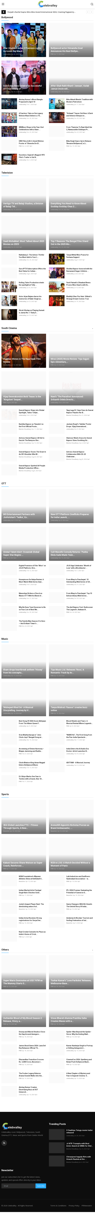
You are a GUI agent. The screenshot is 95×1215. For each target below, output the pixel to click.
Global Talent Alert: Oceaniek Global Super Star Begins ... (21, 553)
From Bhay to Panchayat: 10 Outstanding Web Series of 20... (78, 581)
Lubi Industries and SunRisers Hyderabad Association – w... (78, 877)
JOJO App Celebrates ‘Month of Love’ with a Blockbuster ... (78, 567)
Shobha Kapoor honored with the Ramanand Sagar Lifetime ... (79, 270)
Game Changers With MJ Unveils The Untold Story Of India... (79, 905)
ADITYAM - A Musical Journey (78, 763)
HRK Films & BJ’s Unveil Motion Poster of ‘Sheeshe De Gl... (31, 142)
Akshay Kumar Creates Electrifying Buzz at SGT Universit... (28, 1089)
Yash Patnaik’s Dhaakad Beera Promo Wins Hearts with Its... (78, 284)
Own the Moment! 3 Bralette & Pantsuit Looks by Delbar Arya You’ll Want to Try (41, 12)
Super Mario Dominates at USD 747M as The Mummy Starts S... (23, 982)
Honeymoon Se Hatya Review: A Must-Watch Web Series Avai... (31, 581)
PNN (52, 54)
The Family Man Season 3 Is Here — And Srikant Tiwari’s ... (32, 622)
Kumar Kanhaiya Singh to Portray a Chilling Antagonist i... (79, 1047)
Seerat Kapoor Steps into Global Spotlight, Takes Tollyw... (31, 411)
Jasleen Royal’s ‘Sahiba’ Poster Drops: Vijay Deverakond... (78, 425)
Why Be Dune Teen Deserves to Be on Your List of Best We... (32, 608)
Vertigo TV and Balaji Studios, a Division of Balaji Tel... (23, 205)
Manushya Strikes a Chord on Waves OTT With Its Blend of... (31, 594)
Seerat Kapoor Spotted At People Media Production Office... (32, 467)
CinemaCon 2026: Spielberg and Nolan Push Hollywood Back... (79, 1061)
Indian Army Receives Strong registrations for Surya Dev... (30, 919)
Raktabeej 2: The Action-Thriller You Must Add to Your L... (31, 256)
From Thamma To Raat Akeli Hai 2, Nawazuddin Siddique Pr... (79, 128)
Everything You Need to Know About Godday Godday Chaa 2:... (68, 205)
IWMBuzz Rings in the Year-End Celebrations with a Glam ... (31, 128)
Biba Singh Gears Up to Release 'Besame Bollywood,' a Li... (78, 142)
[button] (93, 328)
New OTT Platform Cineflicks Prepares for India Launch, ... (70, 516)
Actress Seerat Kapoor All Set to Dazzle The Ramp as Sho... (31, 439)
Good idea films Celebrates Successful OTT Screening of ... (22, 87)
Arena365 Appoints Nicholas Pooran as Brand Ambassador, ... (70, 826)
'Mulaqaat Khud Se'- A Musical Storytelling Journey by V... (18, 709)
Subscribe (41, 1186)
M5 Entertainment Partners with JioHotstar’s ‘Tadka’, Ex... (19, 516)
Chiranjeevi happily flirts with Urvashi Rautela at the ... (78, 1158)
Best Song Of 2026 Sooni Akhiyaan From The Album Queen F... (32, 722)
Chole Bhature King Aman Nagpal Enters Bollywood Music (32, 764)
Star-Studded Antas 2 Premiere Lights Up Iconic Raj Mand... (22, 49)
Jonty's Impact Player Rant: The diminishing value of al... (31, 905)
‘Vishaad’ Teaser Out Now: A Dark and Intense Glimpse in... (79, 114)
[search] (92, 4)
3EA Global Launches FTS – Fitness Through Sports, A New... (20, 826)
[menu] (3, 4)
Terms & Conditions (70, 1205)
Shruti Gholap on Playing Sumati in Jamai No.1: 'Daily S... (31, 311)
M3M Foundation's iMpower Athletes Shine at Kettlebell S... (31, 877)
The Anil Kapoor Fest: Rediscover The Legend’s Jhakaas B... (79, 608)
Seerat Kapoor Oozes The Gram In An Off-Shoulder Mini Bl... (32, 453)
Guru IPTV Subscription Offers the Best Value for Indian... (32, 270)
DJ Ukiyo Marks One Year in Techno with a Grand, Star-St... (31, 777)
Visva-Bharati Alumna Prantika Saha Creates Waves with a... (69, 1019)
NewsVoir (6, 831)
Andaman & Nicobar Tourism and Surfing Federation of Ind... (79, 919)
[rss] (4, 1143)
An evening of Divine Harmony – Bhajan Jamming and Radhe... (31, 750)
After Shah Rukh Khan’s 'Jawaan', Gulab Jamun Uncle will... (70, 87)
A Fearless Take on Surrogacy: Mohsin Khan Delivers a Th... (31, 114)
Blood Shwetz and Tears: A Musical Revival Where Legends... (79, 722)
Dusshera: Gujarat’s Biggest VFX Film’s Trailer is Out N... (32, 156)
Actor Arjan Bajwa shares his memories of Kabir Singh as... (30, 297)
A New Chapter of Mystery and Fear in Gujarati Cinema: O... (78, 1074)
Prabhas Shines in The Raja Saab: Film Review (22, 360)
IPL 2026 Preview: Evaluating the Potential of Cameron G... (79, 891)
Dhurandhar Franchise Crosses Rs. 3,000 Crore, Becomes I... (31, 1061)
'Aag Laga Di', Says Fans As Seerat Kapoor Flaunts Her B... (79, 411)
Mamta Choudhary (72, 415)
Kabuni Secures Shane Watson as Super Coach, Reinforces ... (22, 864)
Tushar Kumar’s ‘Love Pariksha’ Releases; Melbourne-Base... (71, 982)
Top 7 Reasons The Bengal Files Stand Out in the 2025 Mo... (69, 242)
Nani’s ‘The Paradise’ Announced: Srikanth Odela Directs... (67, 398)
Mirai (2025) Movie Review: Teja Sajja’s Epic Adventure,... (70, 360)
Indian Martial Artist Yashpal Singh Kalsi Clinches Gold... (30, 891)
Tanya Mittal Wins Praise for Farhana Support (77, 256)
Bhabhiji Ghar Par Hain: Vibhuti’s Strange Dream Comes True (79, 297)
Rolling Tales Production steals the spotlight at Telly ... (31, 284)
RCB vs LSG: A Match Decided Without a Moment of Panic (70, 864)
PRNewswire (86, 1208)
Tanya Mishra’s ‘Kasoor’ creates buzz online (69, 709)
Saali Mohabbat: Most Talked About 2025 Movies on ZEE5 (23, 242)
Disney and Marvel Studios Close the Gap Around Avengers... (32, 1033)
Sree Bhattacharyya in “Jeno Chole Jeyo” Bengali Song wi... (31, 736)
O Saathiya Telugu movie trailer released (79, 1131)
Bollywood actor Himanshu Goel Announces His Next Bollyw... (67, 49)
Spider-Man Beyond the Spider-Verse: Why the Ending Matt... (78, 1033)
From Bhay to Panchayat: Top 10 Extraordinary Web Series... (79, 594)
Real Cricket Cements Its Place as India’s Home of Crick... (32, 933)
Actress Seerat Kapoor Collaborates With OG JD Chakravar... (76, 454)
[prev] (87, 12)
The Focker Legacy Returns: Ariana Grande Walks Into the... (31, 1074)
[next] (91, 12)
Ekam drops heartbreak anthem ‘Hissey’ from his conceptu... (23, 671)
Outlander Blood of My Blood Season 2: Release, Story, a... (22, 1019)
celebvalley (7, 54)
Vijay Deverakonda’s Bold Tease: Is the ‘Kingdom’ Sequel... (22, 398)
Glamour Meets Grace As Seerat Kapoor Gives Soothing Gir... (79, 439)
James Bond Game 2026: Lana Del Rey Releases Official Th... (32, 1047)
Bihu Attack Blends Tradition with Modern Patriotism (79, 100)
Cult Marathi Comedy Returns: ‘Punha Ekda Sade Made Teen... (69, 553)
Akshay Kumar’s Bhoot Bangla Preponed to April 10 (31, 100)
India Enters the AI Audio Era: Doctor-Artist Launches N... (77, 750)
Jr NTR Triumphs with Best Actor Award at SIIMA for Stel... (79, 1144)
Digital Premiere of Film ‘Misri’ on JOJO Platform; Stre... (32, 567)
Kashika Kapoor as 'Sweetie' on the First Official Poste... (31, 425)
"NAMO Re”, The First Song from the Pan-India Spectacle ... (79, 736)
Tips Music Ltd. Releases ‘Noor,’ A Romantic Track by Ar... (67, 671)
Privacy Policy (86, 1205)
